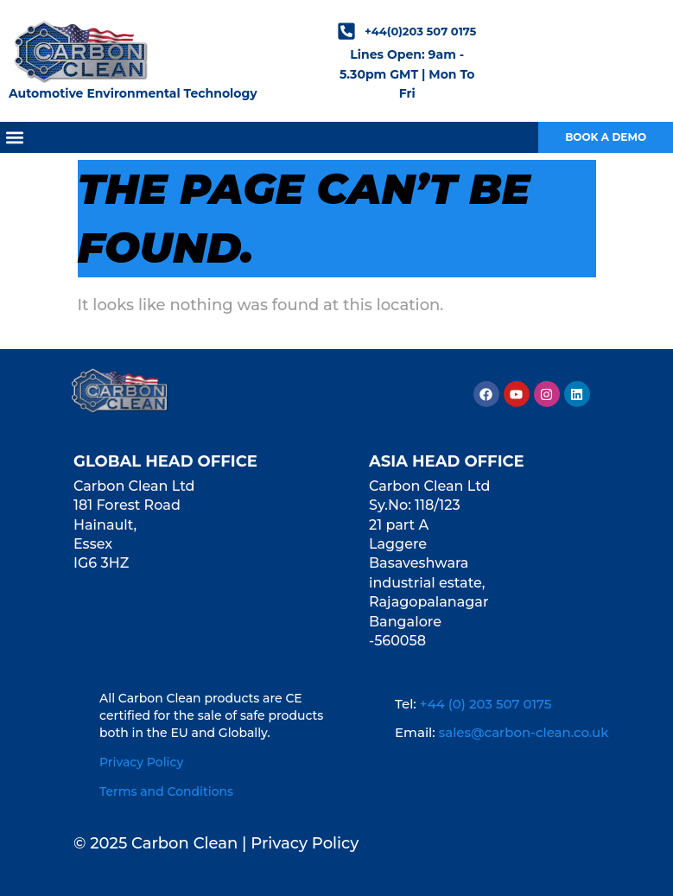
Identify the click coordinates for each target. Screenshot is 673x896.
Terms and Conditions (166, 791)
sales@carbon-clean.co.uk (524, 732)
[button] (14, 137)
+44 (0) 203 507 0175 (486, 704)
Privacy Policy (141, 762)
